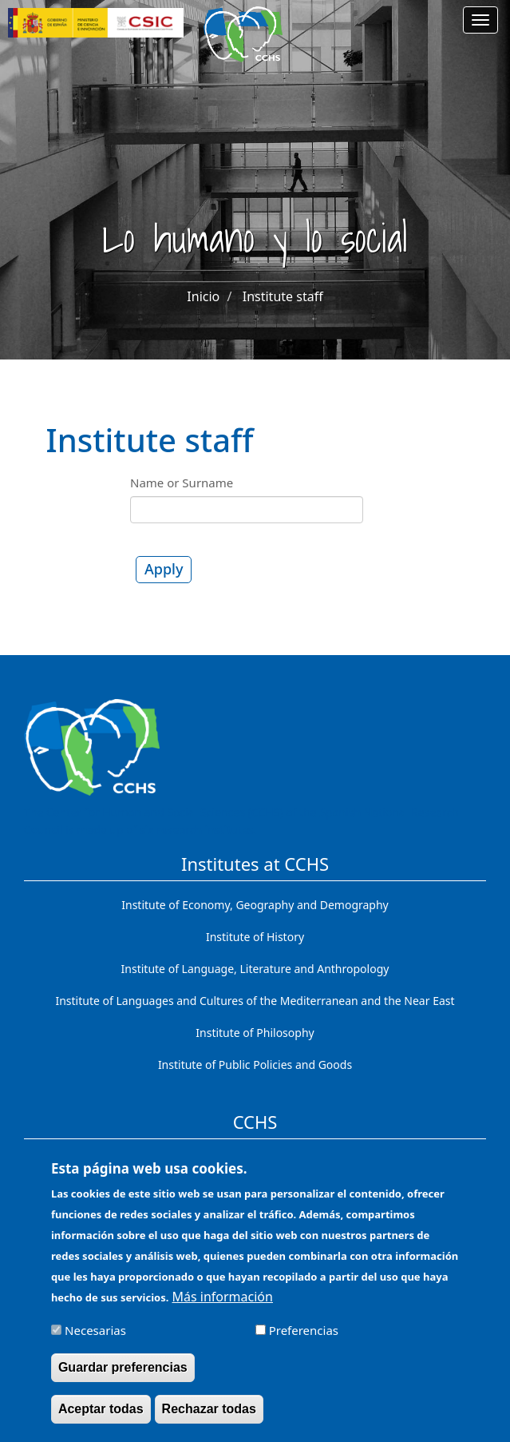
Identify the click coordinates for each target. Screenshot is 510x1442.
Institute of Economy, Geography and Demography (255, 904)
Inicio (203, 296)
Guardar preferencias (123, 1375)
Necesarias (95, 1338)
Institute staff (283, 296)
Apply (163, 568)
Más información (222, 1304)
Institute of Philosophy (255, 1032)
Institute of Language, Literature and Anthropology (255, 968)
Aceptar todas (101, 1417)
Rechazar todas (209, 1417)
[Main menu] (480, 20)
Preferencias (303, 1338)
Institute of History (255, 936)
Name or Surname (181, 483)
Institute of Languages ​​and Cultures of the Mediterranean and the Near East (254, 1000)
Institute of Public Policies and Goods (255, 1064)
